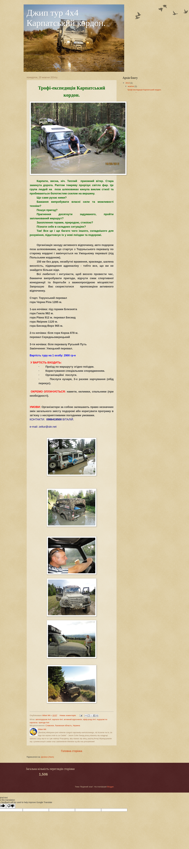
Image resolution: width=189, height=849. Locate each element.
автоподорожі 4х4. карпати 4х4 (49, 719)
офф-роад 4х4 (89, 719)
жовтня (131, 86)
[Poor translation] (11, 806)
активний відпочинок (73, 719)
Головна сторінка (71, 751)
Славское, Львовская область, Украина (62, 725)
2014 (128, 83)
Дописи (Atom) (47, 757)
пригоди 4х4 (44, 722)
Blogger (110, 787)
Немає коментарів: (68, 715)
